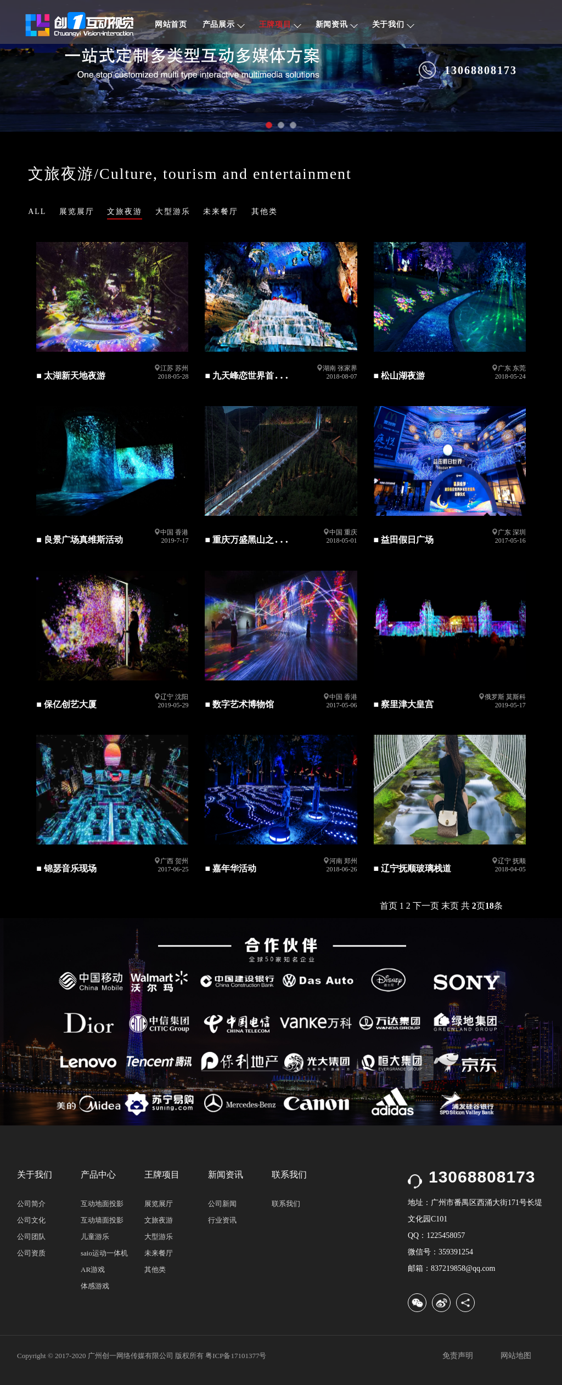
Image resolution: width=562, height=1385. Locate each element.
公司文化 (31, 1220)
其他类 (264, 211)
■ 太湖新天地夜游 (70, 375)
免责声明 (457, 1356)
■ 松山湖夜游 (399, 375)
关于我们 (393, 24)
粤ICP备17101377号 (235, 1356)
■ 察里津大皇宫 (404, 704)
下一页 (426, 905)
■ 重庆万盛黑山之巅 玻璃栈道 (262, 539)
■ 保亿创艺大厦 (66, 704)
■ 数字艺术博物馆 (239, 704)
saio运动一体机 (104, 1253)
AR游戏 (93, 1269)
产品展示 (224, 24)
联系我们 (286, 1204)
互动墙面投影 (102, 1220)
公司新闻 (222, 1204)
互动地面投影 (102, 1204)
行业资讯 (222, 1220)
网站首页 (171, 24)
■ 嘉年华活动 (230, 868)
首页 (388, 905)
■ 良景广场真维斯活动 (79, 539)
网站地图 (516, 1356)
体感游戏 (95, 1286)
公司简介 (31, 1204)
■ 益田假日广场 (404, 539)
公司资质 (31, 1253)
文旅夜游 (124, 211)
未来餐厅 (220, 211)
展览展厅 (76, 211)
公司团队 (31, 1236)
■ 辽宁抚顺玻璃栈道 (413, 868)
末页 (450, 905)
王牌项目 (280, 24)
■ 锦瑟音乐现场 (66, 868)
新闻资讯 (337, 24)
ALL (37, 211)
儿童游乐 (95, 1236)
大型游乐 (172, 211)
